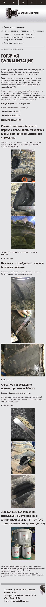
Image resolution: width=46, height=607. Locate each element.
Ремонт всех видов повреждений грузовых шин (24, 31)
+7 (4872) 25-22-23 (12, 111)
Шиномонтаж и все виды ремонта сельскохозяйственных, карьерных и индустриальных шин (19, 37)
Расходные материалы (13, 43)
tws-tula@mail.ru (20, 600)
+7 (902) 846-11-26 (12, 115)
